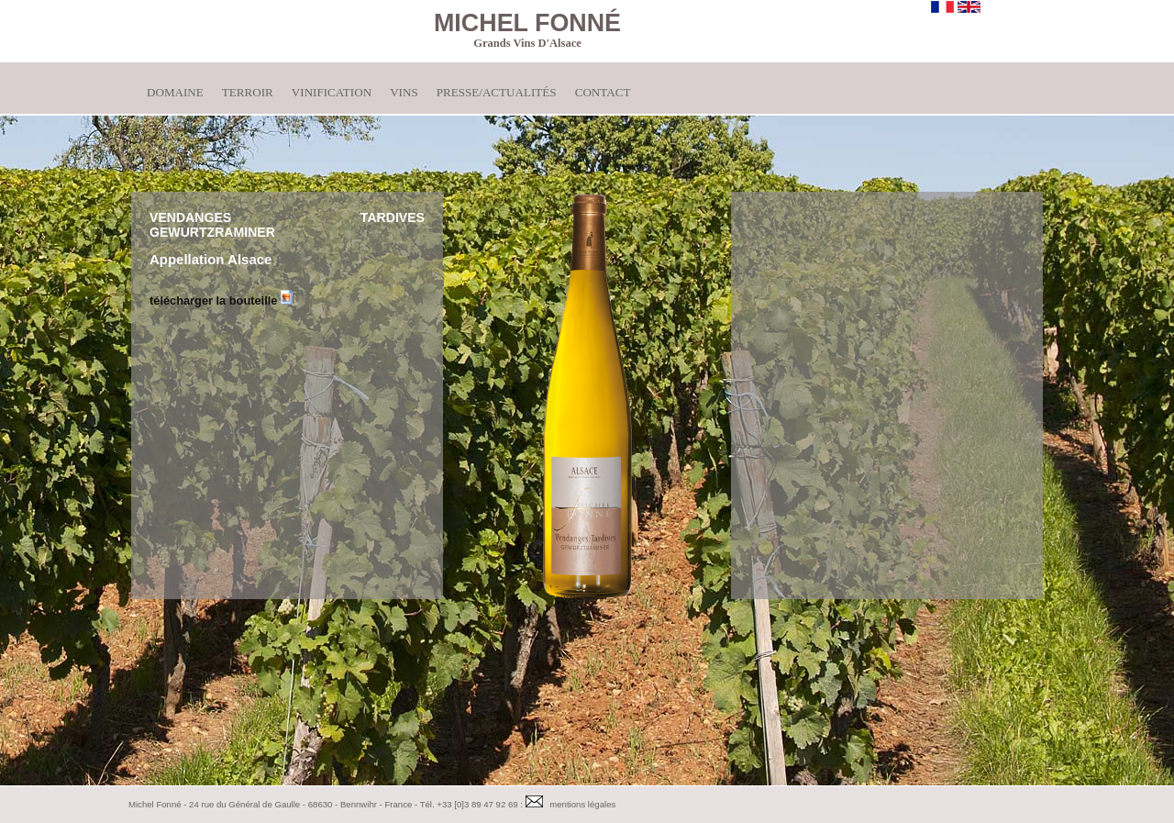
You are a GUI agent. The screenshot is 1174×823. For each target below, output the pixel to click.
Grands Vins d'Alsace (527, 43)
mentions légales (582, 804)
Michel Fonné (527, 23)
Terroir (247, 92)
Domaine (175, 92)
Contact (603, 92)
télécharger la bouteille (221, 300)
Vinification (331, 92)
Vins (404, 92)
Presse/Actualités (497, 92)
